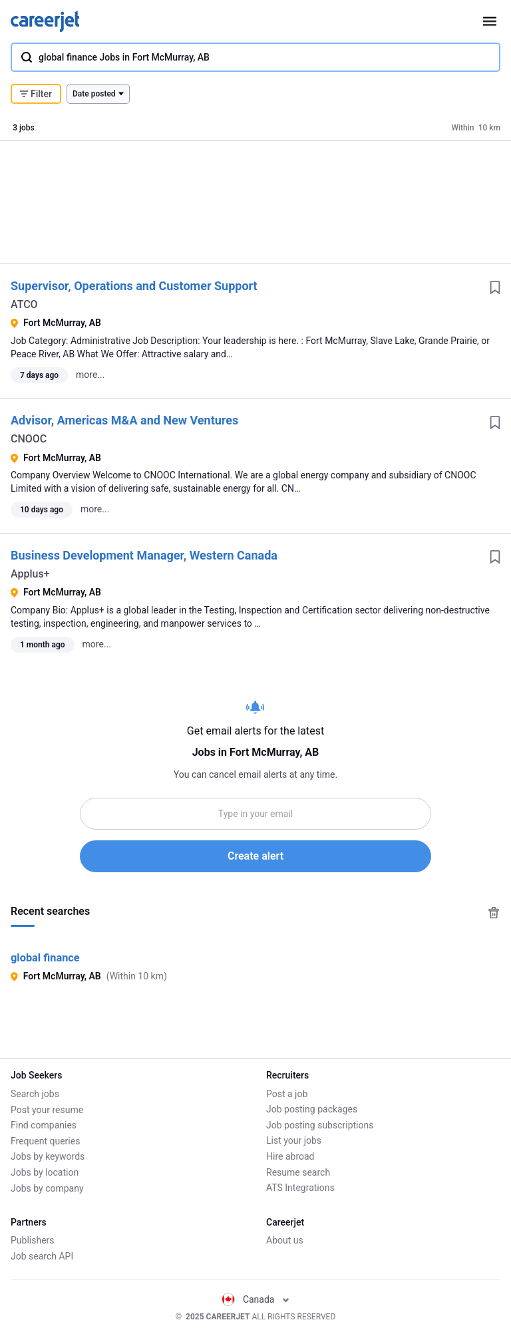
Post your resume (47, 1109)
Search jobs (35, 1093)
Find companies (44, 1125)
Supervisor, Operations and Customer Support (134, 286)
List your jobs (293, 1140)
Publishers (33, 1240)
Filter (36, 93)
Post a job (286, 1093)
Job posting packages (311, 1109)
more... (90, 374)
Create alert (255, 856)
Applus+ (30, 574)
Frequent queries (45, 1140)
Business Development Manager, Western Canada (144, 555)
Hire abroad (290, 1156)
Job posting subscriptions (319, 1125)
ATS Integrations (300, 1187)
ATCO (24, 304)
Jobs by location (45, 1172)
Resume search (298, 1172)
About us (284, 1240)
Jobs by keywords (48, 1156)
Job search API (42, 1256)
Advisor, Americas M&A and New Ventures (124, 420)
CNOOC (29, 438)
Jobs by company (47, 1187)
